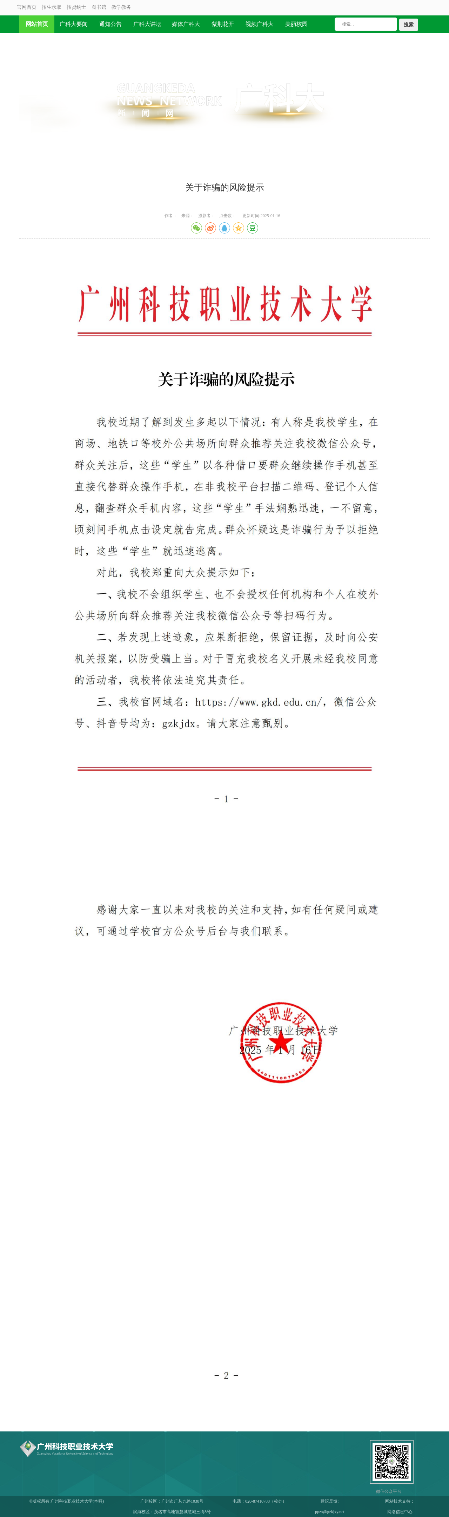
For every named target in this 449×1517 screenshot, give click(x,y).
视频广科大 (260, 24)
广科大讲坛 (147, 24)
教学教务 (121, 7)
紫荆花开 (223, 24)
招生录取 (51, 7)
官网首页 (26, 7)
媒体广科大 (186, 24)
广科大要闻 (74, 24)
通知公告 (110, 24)
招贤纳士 (76, 7)
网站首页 (37, 24)
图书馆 (99, 7)
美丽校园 (296, 24)
